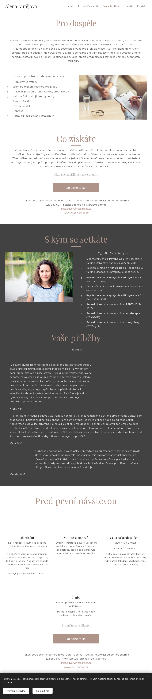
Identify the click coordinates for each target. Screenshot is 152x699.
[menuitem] (70, 6)
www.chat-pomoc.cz (76, 213)
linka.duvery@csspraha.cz (76, 208)
